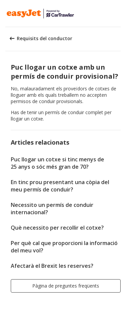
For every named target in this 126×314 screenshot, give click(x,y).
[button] (118, 13)
